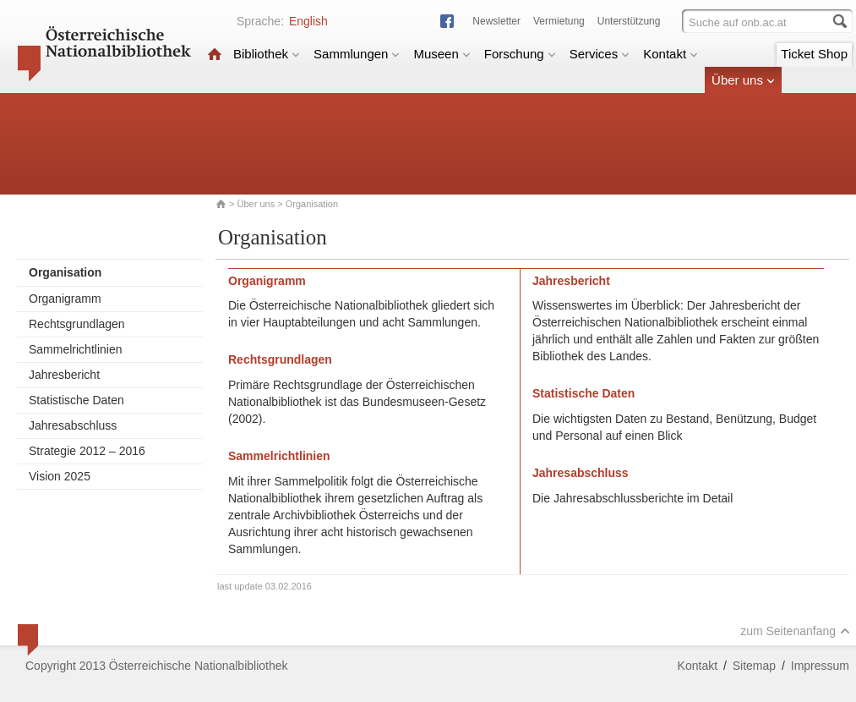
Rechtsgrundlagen (77, 324)
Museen (441, 54)
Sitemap (754, 665)
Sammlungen (357, 54)
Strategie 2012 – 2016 (87, 451)
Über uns (743, 80)
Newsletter (496, 21)
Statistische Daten (76, 400)
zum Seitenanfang (795, 631)
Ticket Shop (814, 54)
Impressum (820, 665)
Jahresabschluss (73, 425)
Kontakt (670, 54)
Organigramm (65, 298)
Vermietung (559, 21)
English (308, 21)
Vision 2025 (59, 476)
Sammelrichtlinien (75, 349)
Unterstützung (629, 21)
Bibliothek (266, 54)
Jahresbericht (64, 374)
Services (600, 54)
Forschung (520, 54)
